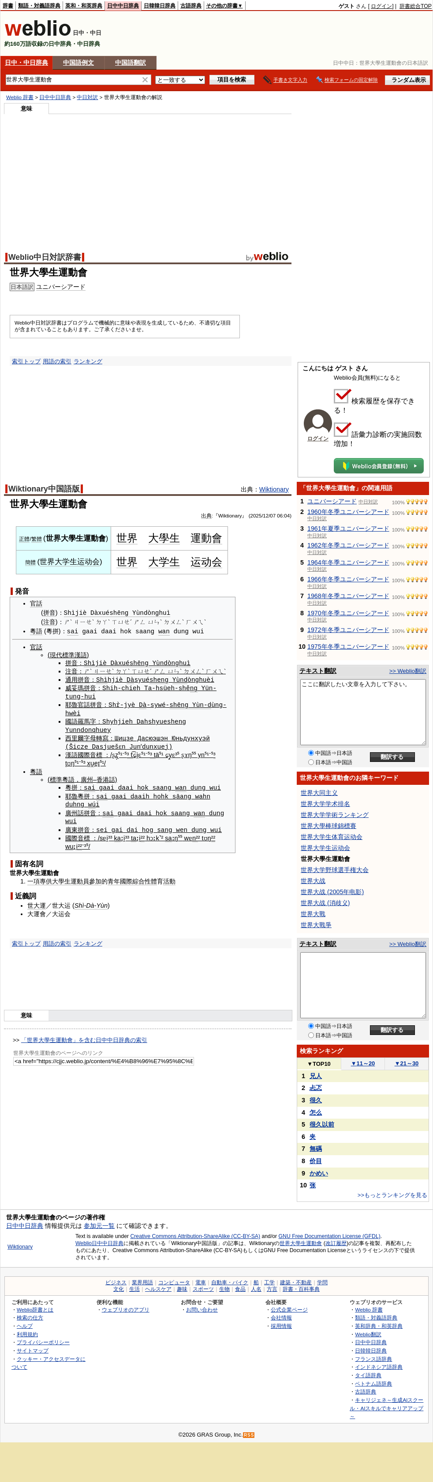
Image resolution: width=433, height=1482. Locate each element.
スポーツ (203, 1289)
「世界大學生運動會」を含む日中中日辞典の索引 (84, 1037)
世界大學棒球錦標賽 (328, 825)
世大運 (36, 902)
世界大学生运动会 (70, 562)
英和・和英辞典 (83, 5)
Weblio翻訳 (368, 1334)
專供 (46, 878)
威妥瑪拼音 (80, 687)
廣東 (71, 827)
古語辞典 (191, 5)
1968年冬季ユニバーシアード (348, 595)
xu (90, 761)
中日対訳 (87, 97)
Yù (176, 679)
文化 (118, 1289)
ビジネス (116, 1282)
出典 (206, 515)
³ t (130, 753)
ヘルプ (25, 1326)
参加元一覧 (99, 1225)
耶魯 (71, 703)
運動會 (206, 538)
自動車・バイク (229, 1282)
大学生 (164, 562)
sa (168, 835)
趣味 (182, 1289)
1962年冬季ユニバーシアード (348, 545)
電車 (200, 1282)
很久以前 (322, 1124)
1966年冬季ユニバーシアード (348, 579)
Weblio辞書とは (35, 1309)
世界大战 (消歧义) (325, 902)
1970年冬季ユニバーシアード (348, 613)
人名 (256, 1289)
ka (117, 835)
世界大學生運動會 (301, 1243)
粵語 (36, 631)
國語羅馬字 (80, 720)
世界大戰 (313, 913)
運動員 (80, 878)
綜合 (138, 878)
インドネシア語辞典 (379, 1367)
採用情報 (281, 1326)
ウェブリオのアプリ (125, 1309)
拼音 (49, 613)
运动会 (206, 562)
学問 (322, 1282)
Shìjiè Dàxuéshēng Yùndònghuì (117, 613)
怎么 (316, 1112)
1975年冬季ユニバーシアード (348, 646)
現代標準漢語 (68, 654)
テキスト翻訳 (317, 670)
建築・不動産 (296, 1282)
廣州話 (74, 810)
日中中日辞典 (123, 5)
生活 (134, 1289)
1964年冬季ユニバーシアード (348, 562)
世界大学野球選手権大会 (335, 869)
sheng (158, 679)
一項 (33, 878)
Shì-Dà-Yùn (91, 902)
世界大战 (313, 880)
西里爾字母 (80, 736)
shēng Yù (184, 703)
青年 (114, 878)
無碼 (316, 1148)
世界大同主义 (319, 792)
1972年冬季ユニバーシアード (348, 629)
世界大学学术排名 (325, 803)
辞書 (8, 5)
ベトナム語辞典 (373, 1383)
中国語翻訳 (130, 62)
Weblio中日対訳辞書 (44, 257)
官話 (36, 603)
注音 (49, 621)
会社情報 (281, 1317)
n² (195, 835)
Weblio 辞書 (20, 97)
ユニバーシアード (61, 286)
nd (183, 679)
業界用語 (142, 1282)
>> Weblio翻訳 (407, 671)
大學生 (164, 538)
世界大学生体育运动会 (331, 836)
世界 (127, 538)
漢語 (71, 753)
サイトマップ (33, 1350)
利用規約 (27, 1334)
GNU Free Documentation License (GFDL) (330, 1236)
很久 (316, 1100)
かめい (319, 1173)
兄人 (316, 1075)
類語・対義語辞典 (39, 5)
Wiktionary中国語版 (44, 488)
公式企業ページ (289, 1309)
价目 (316, 1160)
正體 (24, 539)
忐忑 (316, 1087)
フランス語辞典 (373, 1359)
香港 (103, 777)
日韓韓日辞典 (159, 5)
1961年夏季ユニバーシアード (348, 528)
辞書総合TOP (415, 6)
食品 (240, 1289)
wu (69, 843)
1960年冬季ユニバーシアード (348, 511)
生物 (224, 1289)
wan (164, 631)
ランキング (88, 361)
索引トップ (26, 361)
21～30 (407, 1063)
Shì (102, 679)
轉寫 (102, 736)
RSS (249, 1435)
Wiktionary (274, 489)
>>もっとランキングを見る (392, 1195)
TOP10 (319, 1064)
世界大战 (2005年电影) (332, 891)
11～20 (363, 1063)
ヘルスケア (158, 1289)
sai (72, 631)
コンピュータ (174, 1282)
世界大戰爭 (316, 924)
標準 (56, 777)
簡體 (30, 562)
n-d (205, 703)
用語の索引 (57, 361)
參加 (95, 878)
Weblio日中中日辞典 (99, 1243)
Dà (130, 679)
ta (133, 835)
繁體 (36, 539)
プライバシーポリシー (43, 1342)
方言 (272, 1289)
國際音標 (90, 753)
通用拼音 (77, 679)
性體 (151, 878)
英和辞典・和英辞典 (379, 1326)
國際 (126, 878)
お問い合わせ (202, 1309)
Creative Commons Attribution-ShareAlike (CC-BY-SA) (195, 1236)
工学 (269, 1282)
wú (92, 802)
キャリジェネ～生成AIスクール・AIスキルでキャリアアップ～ (386, 1408)
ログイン (381, 6)
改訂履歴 (336, 1243)
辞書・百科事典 (301, 1289)
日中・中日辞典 (26, 62)
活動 (169, 878)
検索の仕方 (30, 1317)
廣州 (87, 777)
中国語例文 (78, 62)
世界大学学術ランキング (335, 814)
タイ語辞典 (368, 1375)
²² (143, 835)
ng (194, 687)
